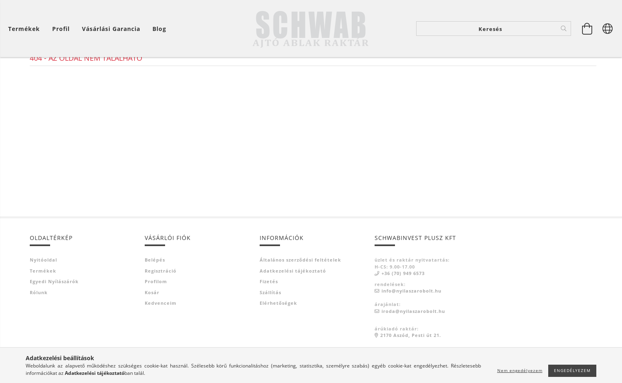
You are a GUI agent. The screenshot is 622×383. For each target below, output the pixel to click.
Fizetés (269, 313)
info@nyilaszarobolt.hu (411, 323)
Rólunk (39, 324)
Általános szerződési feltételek (300, 292)
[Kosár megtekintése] (587, 28)
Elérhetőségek (278, 335)
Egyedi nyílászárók (54, 313)
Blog (159, 29)
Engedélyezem (572, 370)
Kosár (152, 324)
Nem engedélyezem (520, 370)
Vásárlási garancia (111, 29)
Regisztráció (160, 303)
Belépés (155, 292)
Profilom (156, 313)
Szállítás (270, 324)
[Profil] (61, 28)
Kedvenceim (160, 335)
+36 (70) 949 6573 (403, 305)
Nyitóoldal (43, 292)
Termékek (43, 303)
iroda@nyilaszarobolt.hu (413, 343)
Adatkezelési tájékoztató (293, 303)
